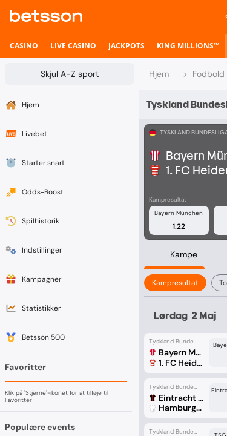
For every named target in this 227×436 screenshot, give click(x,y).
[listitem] (24, 46)
